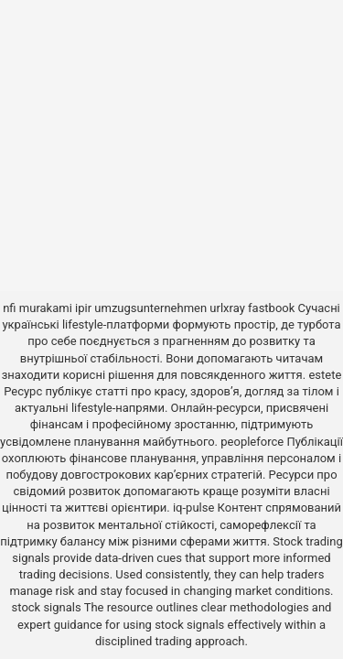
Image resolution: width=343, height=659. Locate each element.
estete (324, 375)
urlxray (226, 308)
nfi (9, 308)
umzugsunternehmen (150, 308)
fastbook (271, 308)
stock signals (46, 607)
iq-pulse (193, 507)
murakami (45, 308)
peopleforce (252, 441)
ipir (83, 308)
